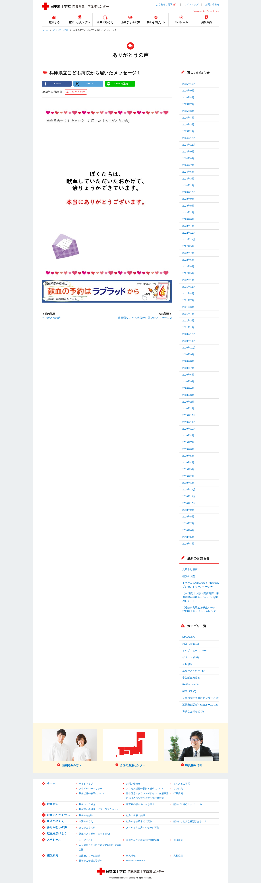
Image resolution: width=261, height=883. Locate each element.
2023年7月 (188, 212)
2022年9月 (188, 246)
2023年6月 (188, 219)
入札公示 (178, 855)
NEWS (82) (188, 637)
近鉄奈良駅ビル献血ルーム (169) (200, 704)
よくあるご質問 (164, 4)
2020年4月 (188, 388)
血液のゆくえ (55, 821)
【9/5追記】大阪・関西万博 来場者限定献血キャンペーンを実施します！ (200, 597)
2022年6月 (188, 259)
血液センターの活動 (89, 855)
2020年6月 (188, 374)
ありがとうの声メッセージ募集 (142, 827)
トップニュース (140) (194, 650)
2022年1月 (188, 280)
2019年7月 (188, 442)
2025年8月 (188, 97)
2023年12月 (189, 192)
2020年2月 (188, 401)
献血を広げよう (57, 833)
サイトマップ (191, 4)
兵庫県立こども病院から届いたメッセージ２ (145, 317)
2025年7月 (188, 104)
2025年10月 (189, 84)
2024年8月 (188, 158)
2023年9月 (188, 198)
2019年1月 (188, 483)
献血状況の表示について (92, 793)
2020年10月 (189, 347)
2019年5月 (188, 455)
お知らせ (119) (190, 644)
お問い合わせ (212, 4)
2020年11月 (189, 341)
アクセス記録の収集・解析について (145, 788)
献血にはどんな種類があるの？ (189, 821)
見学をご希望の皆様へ (90, 860)
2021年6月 (188, 307)
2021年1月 (188, 327)
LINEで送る (121, 83)
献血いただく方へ (58, 815)
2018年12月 (189, 489)
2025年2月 (188, 131)
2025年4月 (188, 117)
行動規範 (178, 793)
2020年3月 (188, 395)
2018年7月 (188, 523)
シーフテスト (86, 840)
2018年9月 (188, 510)
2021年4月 (188, 314)
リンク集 (178, 788)
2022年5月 (188, 266)
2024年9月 (188, 151)
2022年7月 (188, 253)
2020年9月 (188, 354)
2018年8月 (188, 516)
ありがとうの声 (60, 30)
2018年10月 (189, 503)
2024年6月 (188, 171)
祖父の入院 (188, 576)
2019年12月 (189, 415)
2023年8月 (188, 205)
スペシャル (54, 839)
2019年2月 (188, 476)
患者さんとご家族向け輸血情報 (142, 840)
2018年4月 (188, 543)
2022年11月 (189, 239)
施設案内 (52, 855)
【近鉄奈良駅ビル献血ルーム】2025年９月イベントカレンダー (200, 609)
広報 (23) (187, 664)
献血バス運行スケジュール (187, 804)
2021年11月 (189, 287)
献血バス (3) (189, 691)
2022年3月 (188, 273)
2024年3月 (188, 178)
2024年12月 (189, 138)
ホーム (45, 30)
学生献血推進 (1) (191, 677)
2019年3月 (188, 469)
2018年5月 (188, 537)
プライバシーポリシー (90, 788)
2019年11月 (189, 422)
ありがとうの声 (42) (193, 671)
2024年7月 (188, 165)
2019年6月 (188, 449)
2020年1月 (188, 408)
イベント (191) (190, 657)
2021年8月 (188, 293)
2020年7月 (188, 368)
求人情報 (131, 855)
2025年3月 (188, 124)
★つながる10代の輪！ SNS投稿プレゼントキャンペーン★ (200, 585)
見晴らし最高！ (191, 569)
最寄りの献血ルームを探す (140, 804)
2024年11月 (189, 144)
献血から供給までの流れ (139, 821)
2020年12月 (189, 334)
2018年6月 (188, 530)
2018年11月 (189, 496)
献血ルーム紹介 (87, 804)
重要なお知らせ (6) (193, 711)
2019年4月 (188, 462)
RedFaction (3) (190, 684)
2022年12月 (189, 232)
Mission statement (135, 860)
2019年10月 (189, 428)
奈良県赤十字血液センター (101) (200, 698)
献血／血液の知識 (135, 815)
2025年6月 (188, 111)
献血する (52, 803)
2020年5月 (188, 381)
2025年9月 (188, 90)
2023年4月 (188, 226)
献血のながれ (86, 815)
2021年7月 (188, 300)
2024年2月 (188, 185)
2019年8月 (188, 435)
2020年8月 (188, 361)
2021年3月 (188, 320)
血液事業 (178, 840)
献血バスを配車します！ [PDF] (95, 833)
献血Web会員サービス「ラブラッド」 (99, 809)
